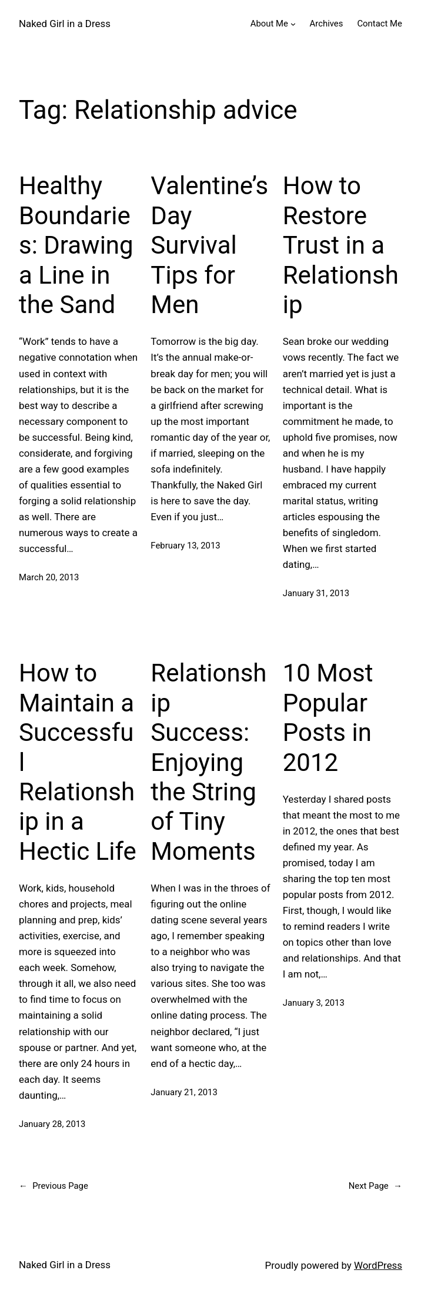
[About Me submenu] (293, 23)
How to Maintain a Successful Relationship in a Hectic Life (77, 762)
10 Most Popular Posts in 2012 (328, 717)
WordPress (378, 1265)
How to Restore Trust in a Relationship (341, 245)
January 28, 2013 (52, 1124)
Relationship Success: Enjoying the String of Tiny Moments (208, 762)
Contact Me (379, 23)
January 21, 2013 (184, 1092)
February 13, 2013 (185, 545)
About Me (269, 23)
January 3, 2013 (314, 1003)
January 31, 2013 (316, 593)
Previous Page (53, 1186)
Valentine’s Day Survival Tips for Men (209, 245)
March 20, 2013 (49, 577)
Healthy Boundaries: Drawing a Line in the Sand (76, 245)
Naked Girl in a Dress (65, 23)
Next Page (375, 1186)
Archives (326, 23)
